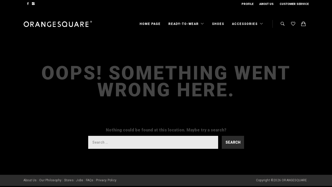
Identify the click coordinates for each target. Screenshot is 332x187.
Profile (247, 4)
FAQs (90, 180)
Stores (69, 180)
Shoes (218, 24)
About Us (266, 4)
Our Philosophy (50, 180)
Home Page (150, 24)
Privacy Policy (106, 180)
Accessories (245, 24)
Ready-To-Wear (184, 24)
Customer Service (294, 4)
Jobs (79, 180)
